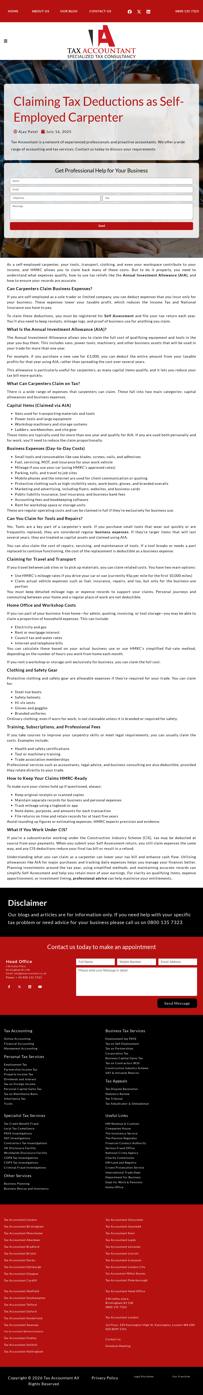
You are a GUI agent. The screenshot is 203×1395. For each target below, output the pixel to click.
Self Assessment (119, 316)
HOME (13, 11)
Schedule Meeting (117, 1346)
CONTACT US (100, 11)
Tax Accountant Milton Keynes (125, 1273)
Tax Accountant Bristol (20, 1253)
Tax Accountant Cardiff (20, 1280)
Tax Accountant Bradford (21, 1246)
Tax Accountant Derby (19, 1260)
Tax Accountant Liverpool (123, 1260)
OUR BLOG (69, 11)
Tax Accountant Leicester (123, 1246)
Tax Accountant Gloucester (124, 1219)
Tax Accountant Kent (120, 1233)
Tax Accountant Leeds (120, 1240)
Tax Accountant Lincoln (122, 1253)
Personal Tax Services (24, 1056)
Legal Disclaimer (144, 1376)
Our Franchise (181, 1376)
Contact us (113, 1339)
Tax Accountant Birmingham (24, 1226)
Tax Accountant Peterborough (126, 1280)
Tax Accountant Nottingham (23, 1351)
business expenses (112, 532)
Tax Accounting (18, 1030)
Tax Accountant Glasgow (21, 1273)
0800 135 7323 (187, 11)
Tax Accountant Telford (20, 1304)
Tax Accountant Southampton (24, 1298)
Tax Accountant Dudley (20, 1338)
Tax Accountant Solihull (20, 1344)
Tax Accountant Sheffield (21, 1291)
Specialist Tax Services (24, 1115)
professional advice (90, 878)
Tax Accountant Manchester (23, 1233)
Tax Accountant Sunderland (23, 1318)
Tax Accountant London (20, 1219)
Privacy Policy (105, 1377)
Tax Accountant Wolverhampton (23, 1331)
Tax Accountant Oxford (20, 1311)
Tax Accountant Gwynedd (123, 1226)
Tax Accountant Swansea (21, 1325)
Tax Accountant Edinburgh (22, 1267)
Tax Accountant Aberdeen (22, 1240)
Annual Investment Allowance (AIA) (155, 275)
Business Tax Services (125, 1030)
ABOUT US (40, 11)
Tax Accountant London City (125, 1267)
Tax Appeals (116, 1081)
